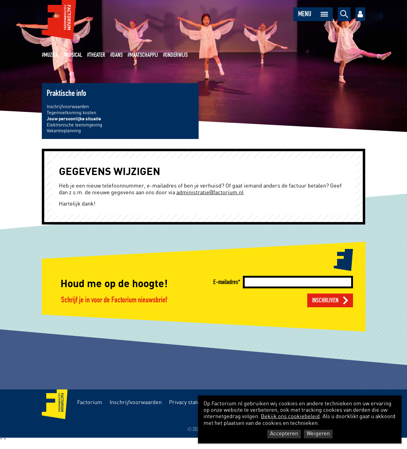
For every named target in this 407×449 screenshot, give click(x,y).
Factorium (89, 402)
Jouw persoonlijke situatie (74, 119)
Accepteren (284, 433)
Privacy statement (191, 402)
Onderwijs (176, 55)
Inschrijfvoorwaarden (68, 106)
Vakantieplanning (64, 131)
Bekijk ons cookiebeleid (290, 416)
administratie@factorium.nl (209, 192)
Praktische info (66, 93)
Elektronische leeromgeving (74, 125)
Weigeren (318, 433)
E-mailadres (225, 282)
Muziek (51, 55)
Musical (73, 55)
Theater (97, 55)
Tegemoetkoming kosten (71, 113)
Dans (117, 55)
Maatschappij (144, 55)
